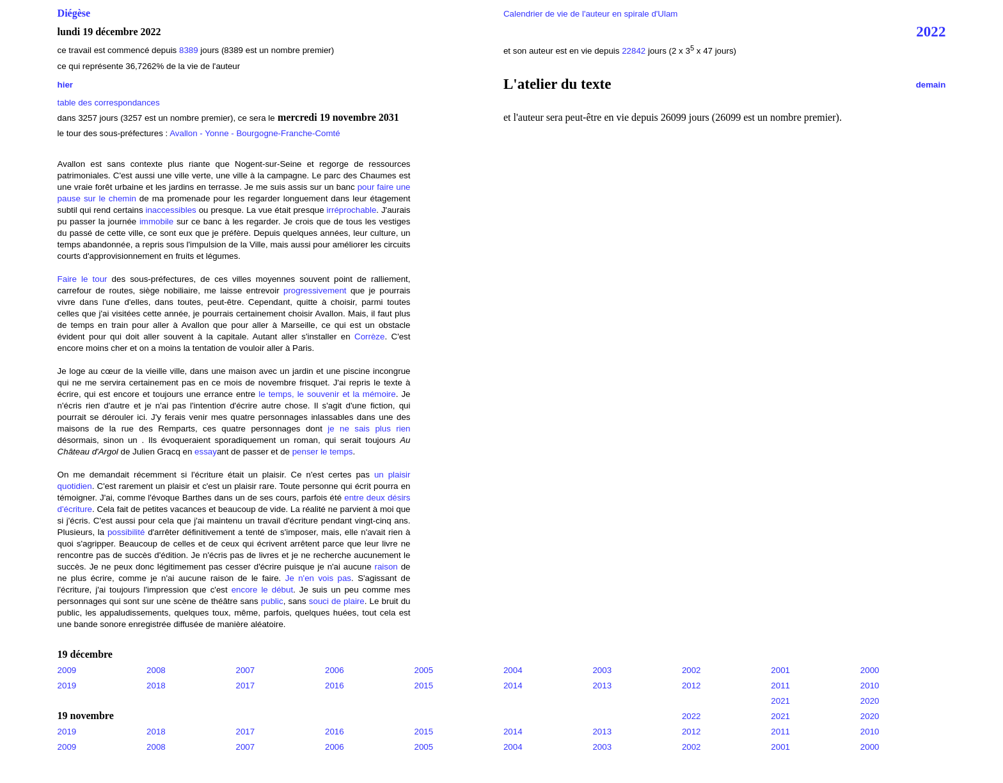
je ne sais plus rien (369, 428)
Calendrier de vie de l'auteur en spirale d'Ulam (590, 14)
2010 (870, 685)
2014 (513, 685)
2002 (691, 670)
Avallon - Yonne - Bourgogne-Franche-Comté (255, 133)
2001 (780, 670)
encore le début (262, 589)
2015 (423, 685)
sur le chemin (110, 198)
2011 (780, 685)
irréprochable (352, 210)
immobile (156, 221)
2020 (870, 701)
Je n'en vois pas (318, 578)
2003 (602, 670)
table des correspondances (109, 102)
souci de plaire (337, 601)
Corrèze (369, 336)
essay (205, 451)
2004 (513, 670)
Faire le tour (82, 279)
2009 (67, 670)
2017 (245, 685)
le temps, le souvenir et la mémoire (326, 394)
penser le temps (321, 451)
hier (65, 84)
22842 (635, 51)
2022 (930, 31)
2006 (334, 670)
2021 (780, 701)
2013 (602, 685)
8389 (188, 50)
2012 (691, 685)
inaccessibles (171, 210)
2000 (870, 670)
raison (385, 566)
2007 (245, 670)
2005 (423, 670)
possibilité (126, 532)
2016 (334, 685)
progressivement (315, 290)
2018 (156, 685)
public (272, 601)
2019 (67, 685)
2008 (156, 670)
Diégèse (74, 13)
